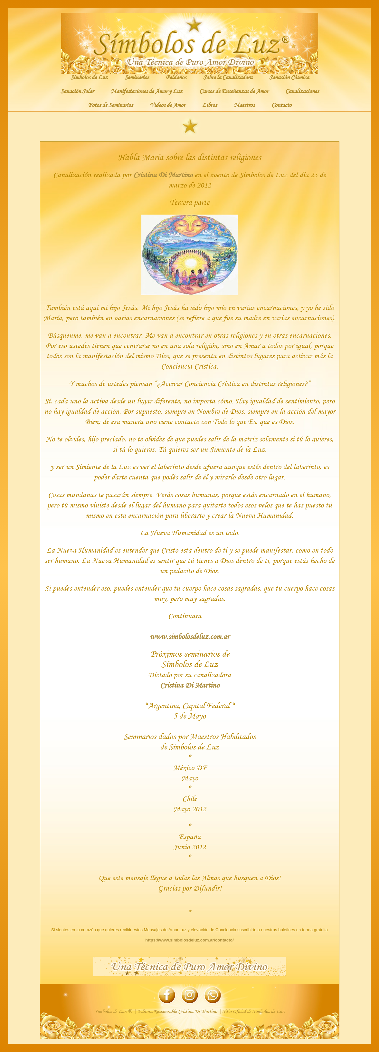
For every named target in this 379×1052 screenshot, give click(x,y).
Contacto (281, 104)
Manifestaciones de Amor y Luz (146, 90)
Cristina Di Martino (163, 174)
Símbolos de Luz (89, 77)
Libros (209, 104)
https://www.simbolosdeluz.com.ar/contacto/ (189, 940)
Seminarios (137, 77)
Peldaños (176, 77)
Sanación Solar (77, 90)
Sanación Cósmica (289, 77)
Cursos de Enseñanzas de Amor (233, 90)
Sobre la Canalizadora (227, 77)
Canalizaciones (302, 90)
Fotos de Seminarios (110, 104)
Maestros (244, 104)
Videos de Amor (167, 104)
